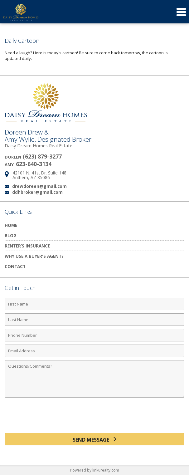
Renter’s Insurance (27, 246)
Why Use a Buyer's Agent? (34, 256)
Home (11, 225)
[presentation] (94, 417)
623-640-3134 (33, 164)
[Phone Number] (94, 335)
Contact (15, 266)
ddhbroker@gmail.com (37, 192)
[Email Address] (94, 351)
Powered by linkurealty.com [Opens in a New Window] (94, 470)
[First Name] (94, 304)
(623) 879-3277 (42, 156)
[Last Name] (94, 319)
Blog (11, 235)
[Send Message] (94, 439)
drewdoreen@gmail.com (39, 186)
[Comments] (94, 379)
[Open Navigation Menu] (181, 11)
